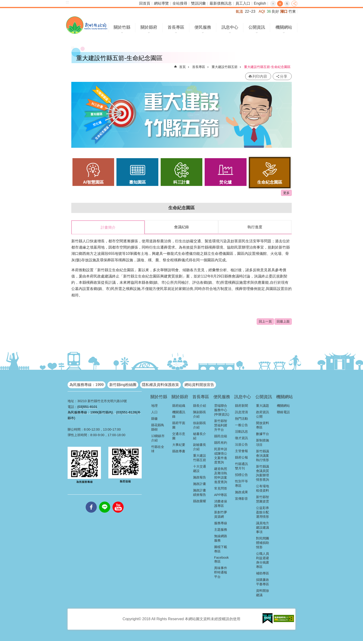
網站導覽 (161, 3)
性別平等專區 (241, 483)
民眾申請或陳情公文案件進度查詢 (220, 455)
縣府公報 (241, 457)
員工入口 (242, 3)
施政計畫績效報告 (199, 492)
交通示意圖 (178, 436)
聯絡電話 (283, 412)
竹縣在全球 (157, 449)
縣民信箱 (220, 436)
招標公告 (241, 474)
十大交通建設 (199, 468)
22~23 (250, 11)
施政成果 (241, 492)
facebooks (91, 501)
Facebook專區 (221, 559)
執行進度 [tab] (254, 227)
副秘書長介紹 (199, 447)
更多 (286, 193)
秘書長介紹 (199, 436)
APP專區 (220, 494)
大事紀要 (178, 444)
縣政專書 (178, 451)
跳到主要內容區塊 (2, 2)
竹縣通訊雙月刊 (241, 466)
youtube (118, 501)
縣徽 (154, 418)
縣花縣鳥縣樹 (157, 427)
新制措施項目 (262, 442)
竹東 (292, 11)
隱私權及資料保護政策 (160, 384)
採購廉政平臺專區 (262, 582)
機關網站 (283, 27)
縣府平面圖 (178, 425)
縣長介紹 (199, 405)
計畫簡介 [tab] (108, 227)
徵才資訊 (241, 438)
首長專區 (176, 27)
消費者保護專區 (220, 503)
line (104, 501)
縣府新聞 (241, 405)
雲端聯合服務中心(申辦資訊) (221, 410)
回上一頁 (265, 321)
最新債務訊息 (221, 3)
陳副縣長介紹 (199, 414)
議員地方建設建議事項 (262, 527)
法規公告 (241, 444)
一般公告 (241, 425)
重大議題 (262, 405)
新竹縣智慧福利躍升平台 (220, 425)
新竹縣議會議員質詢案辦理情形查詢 (262, 472)
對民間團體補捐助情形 (262, 542)
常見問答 (220, 488)
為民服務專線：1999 (86, 384)
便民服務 (202, 27)
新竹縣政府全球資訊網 (87, 25)
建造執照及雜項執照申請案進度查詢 (220, 475)
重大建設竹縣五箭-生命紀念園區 (267, 67)
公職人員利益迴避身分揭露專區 (262, 560)
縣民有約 (220, 442)
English (260, 3)
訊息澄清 (241, 412)
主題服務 (220, 529)
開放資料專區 (262, 425)
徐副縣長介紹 (199, 425)
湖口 (284, 11)
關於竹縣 (122, 27)
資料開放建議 (262, 593)
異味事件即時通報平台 (220, 572)
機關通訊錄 (178, 414)
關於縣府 (149, 27)
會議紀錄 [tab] (181, 227)
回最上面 (283, 321)
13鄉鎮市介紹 (158, 438)
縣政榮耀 (199, 501)
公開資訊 (256, 27)
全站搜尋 (179, 3)
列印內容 (259, 76)
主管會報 (241, 451)
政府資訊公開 (262, 414)
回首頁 (144, 3)
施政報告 (199, 477)
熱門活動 (241, 418)
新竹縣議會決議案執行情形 (262, 455)
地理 (154, 405)
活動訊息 (241, 431)
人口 (154, 412)
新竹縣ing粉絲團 (122, 384)
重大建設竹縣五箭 (225, 67)
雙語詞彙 (198, 3)
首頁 (182, 67)
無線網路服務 (220, 538)
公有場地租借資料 (262, 488)
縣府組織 (178, 405)
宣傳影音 (241, 498)
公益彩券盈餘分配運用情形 (262, 512)
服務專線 (220, 523)
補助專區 (262, 573)
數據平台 (262, 433)
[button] (267, 618)
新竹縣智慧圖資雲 (262, 499)
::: (67, 2)
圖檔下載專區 (220, 549)
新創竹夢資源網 (220, 514)
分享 (294, 3)
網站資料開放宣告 (199, 384)
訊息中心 (230, 27)
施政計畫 (199, 483)
